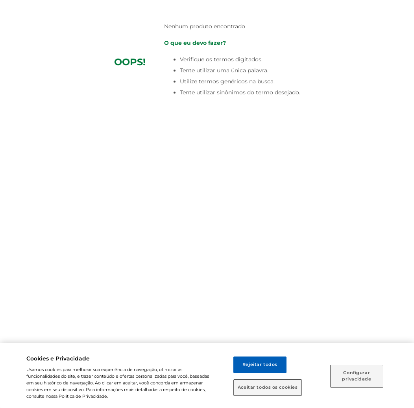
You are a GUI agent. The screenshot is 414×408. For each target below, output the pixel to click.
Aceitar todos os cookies (268, 387)
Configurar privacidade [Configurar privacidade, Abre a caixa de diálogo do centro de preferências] (356, 376)
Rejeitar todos (259, 364)
